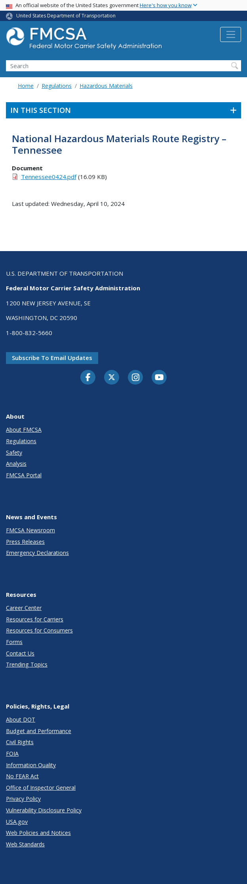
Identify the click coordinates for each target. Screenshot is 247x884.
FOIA (12, 753)
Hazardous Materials (106, 86)
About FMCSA (24, 429)
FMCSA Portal (24, 475)
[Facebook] (87, 378)
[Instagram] (135, 378)
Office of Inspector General (41, 787)
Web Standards (25, 844)
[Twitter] (111, 377)
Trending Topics (27, 664)
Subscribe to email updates (52, 358)
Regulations (57, 86)
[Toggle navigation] (230, 34)
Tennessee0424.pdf (48, 177)
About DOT (20, 719)
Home (26, 86)
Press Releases (25, 541)
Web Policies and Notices (38, 832)
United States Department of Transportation (66, 15)
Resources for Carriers (34, 619)
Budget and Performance (38, 731)
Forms (14, 642)
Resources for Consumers (39, 630)
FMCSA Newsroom (30, 530)
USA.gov (17, 821)
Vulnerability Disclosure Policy (44, 810)
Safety (14, 452)
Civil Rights (20, 742)
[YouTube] (159, 378)
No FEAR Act (22, 776)
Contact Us (20, 653)
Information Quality (31, 765)
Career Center (24, 608)
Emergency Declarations (37, 552)
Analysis (16, 463)
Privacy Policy (23, 798)
